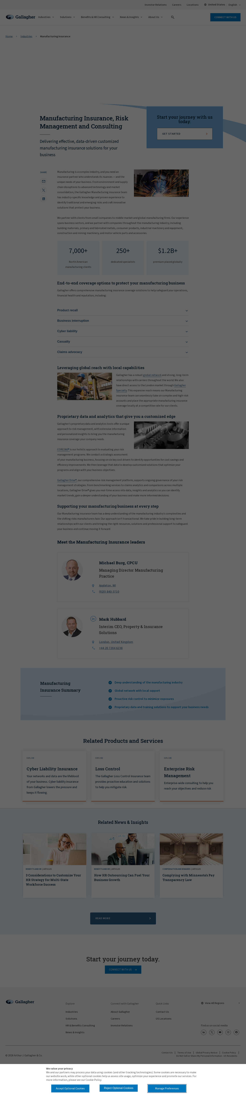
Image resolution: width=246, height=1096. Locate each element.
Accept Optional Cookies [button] (70, 1088)
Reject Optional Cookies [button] (118, 1088)
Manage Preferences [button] (167, 1088)
